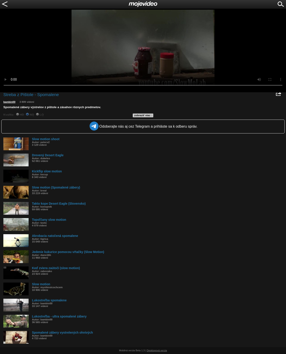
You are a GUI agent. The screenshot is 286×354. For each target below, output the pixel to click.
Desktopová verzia (157, 350)
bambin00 (9, 102)
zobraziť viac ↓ (143, 115)
